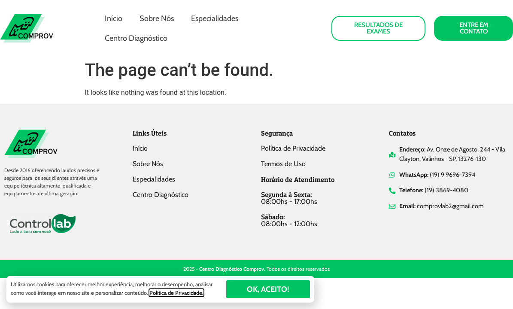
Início (113, 18)
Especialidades (214, 18)
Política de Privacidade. (176, 292)
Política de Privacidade (293, 148)
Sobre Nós (157, 18)
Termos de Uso (283, 164)
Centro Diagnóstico (136, 38)
